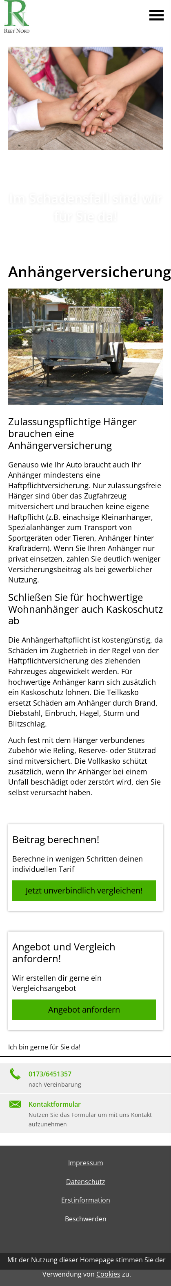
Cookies (108, 1274)
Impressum (85, 1162)
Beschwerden (86, 1218)
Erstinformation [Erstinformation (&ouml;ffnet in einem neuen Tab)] (85, 1200)
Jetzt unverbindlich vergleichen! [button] (84, 890)
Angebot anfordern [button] (84, 1009)
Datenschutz (85, 1181)
